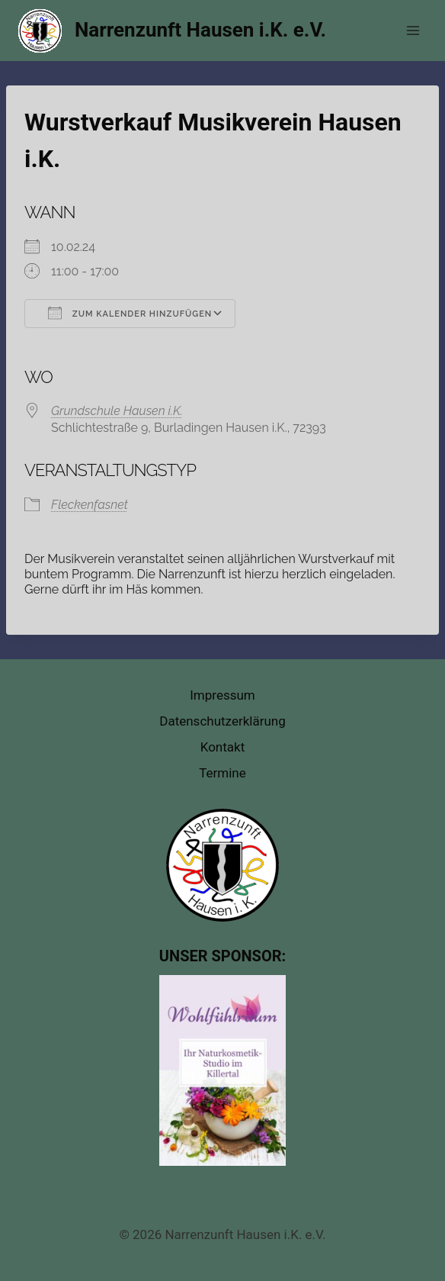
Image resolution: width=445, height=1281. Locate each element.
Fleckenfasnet (89, 504)
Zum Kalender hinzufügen (130, 313)
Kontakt (222, 747)
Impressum (222, 695)
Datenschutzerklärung (222, 721)
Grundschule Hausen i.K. (117, 411)
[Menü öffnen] (413, 30)
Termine (222, 773)
